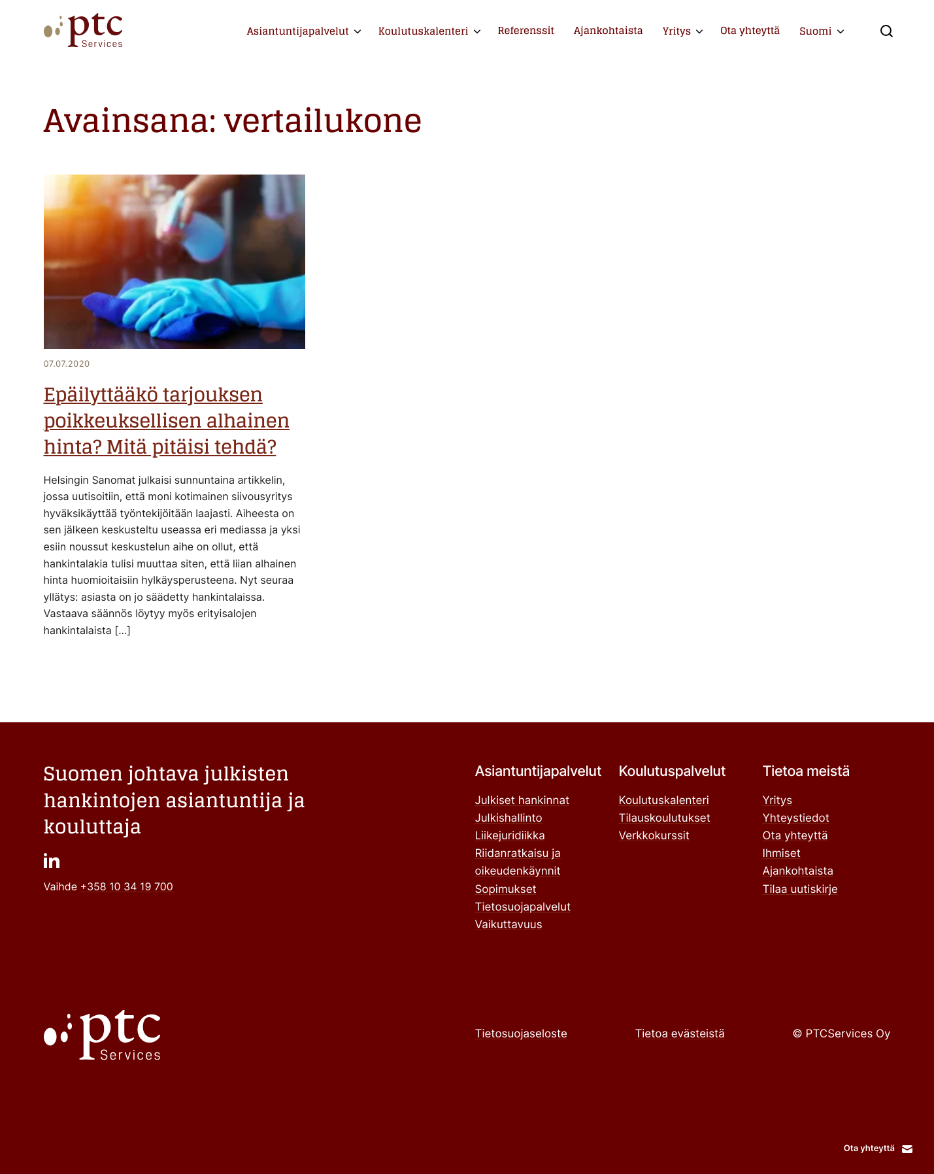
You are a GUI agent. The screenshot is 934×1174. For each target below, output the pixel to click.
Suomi (815, 31)
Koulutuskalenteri (423, 31)
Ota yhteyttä (750, 30)
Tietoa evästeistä (679, 1034)
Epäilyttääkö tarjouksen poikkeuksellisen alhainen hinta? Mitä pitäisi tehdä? (167, 421)
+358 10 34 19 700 (126, 886)
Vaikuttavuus (508, 924)
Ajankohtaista (608, 30)
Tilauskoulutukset (664, 818)
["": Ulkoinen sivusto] (51, 859)
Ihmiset (782, 853)
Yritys (677, 31)
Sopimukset (506, 889)
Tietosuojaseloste (521, 1034)
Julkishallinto (508, 818)
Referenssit (525, 30)
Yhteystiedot (796, 818)
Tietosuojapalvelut (523, 907)
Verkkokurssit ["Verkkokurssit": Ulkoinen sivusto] (654, 836)
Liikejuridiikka (510, 836)
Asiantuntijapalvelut (298, 31)
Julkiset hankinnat (522, 800)
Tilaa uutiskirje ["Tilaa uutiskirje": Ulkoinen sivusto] (800, 889)
